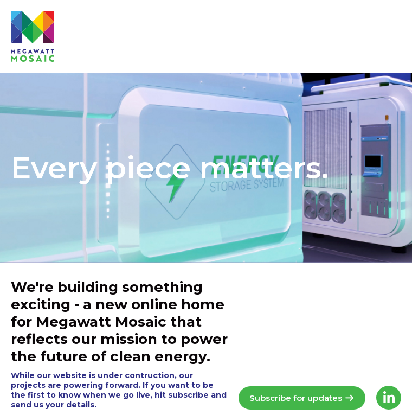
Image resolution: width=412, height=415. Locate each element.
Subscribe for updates (302, 398)
